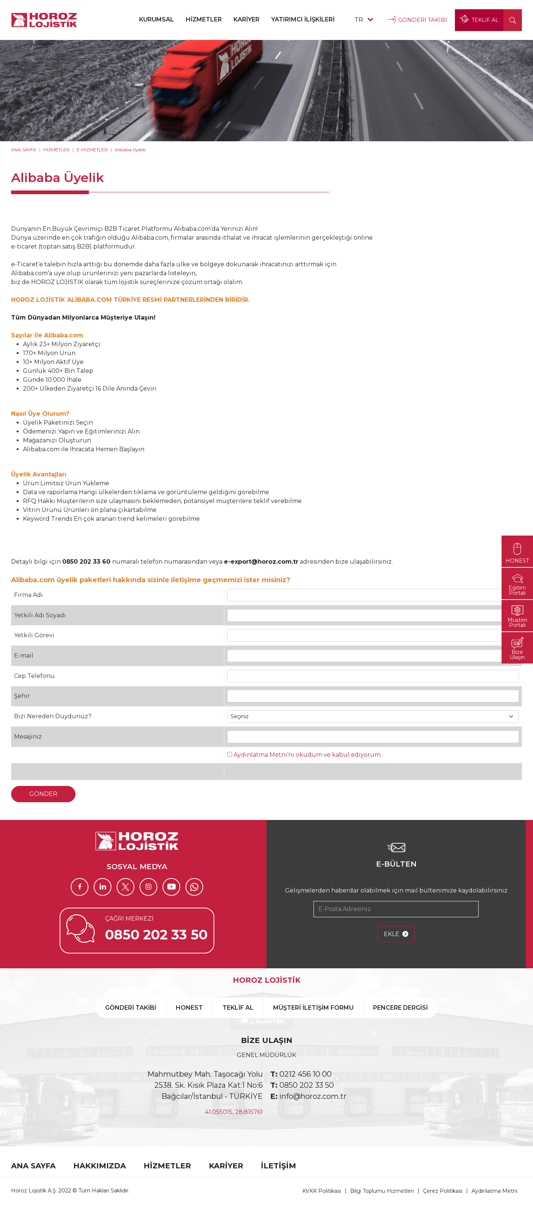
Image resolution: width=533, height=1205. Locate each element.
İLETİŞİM (278, 1165)
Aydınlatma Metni (494, 1191)
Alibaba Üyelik (130, 149)
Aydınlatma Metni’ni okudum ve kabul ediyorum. (308, 754)
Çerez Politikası (442, 1191)
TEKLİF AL (479, 20)
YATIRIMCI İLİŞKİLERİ (303, 19)
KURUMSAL (156, 19)
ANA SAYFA (23, 149)
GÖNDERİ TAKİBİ (417, 20)
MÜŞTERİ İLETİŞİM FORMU (313, 1007)
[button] (512, 20)
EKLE (396, 934)
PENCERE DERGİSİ (400, 1007)
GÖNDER (43, 793)
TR (364, 19)
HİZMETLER (204, 19)
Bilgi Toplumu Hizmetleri (382, 1191)
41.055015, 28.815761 (234, 1111)
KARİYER (246, 19)
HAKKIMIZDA (99, 1165)
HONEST (189, 1007)
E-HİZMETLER (92, 149)
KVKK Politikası (321, 1191)
